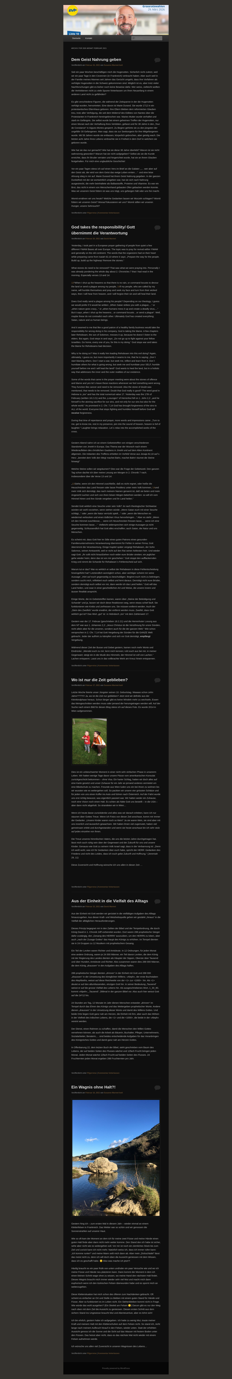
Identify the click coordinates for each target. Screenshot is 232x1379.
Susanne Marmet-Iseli (113, 65)
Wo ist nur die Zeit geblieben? (99, 680)
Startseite (76, 38)
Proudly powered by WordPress (116, 1368)
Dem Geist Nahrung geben (96, 59)
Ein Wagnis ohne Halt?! (93, 1087)
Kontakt (88, 38)
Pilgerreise (91, 213)
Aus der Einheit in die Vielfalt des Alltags (109, 901)
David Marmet (110, 239)
